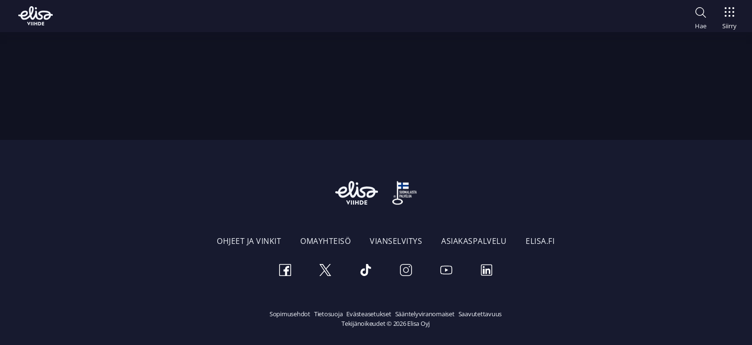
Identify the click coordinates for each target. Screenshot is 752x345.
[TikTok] (365, 271)
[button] (700, 17)
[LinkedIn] (486, 271)
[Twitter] (325, 271)
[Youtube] (446, 271)
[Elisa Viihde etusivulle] (35, 16)
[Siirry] (729, 15)
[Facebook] (285, 271)
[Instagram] (405, 271)
